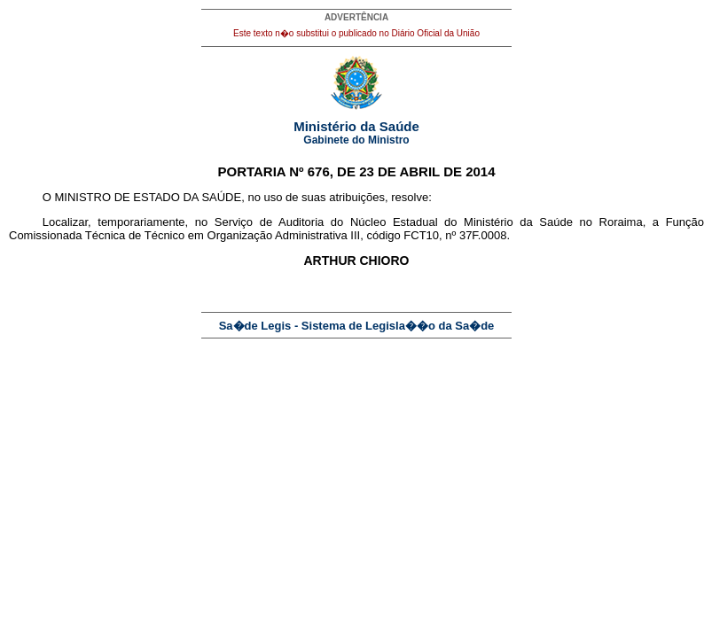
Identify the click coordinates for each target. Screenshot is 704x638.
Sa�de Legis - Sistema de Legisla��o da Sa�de (357, 325)
